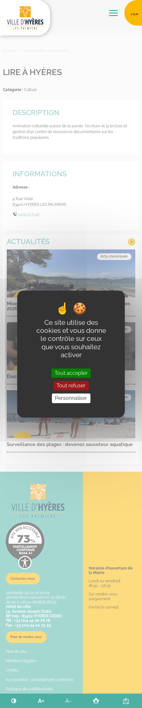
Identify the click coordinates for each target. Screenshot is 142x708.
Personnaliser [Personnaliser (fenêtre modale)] (71, 398)
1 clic (134, 14)
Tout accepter (71, 373)
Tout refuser (71, 386)
